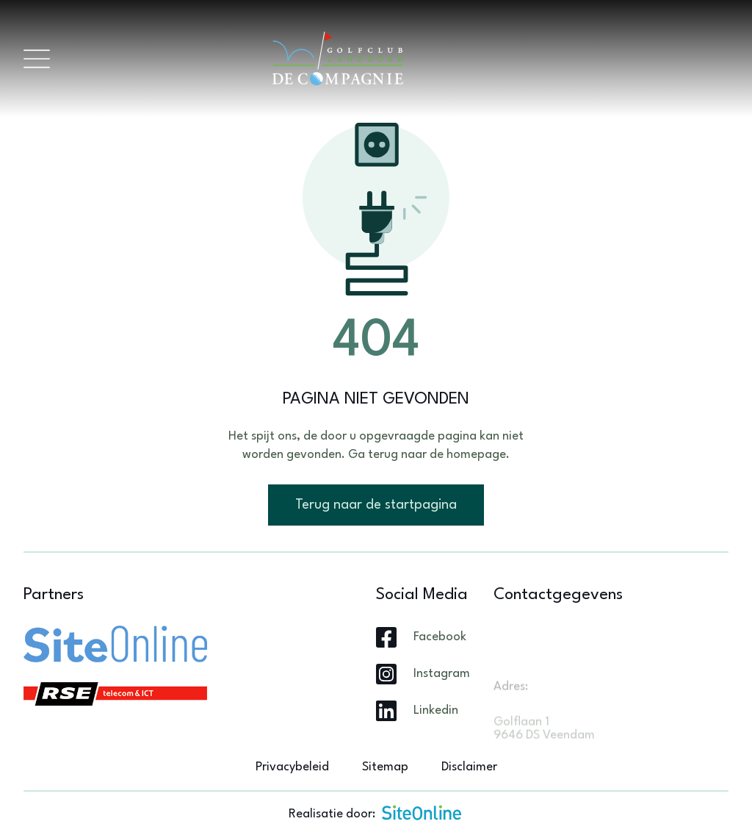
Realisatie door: (376, 812)
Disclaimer (469, 767)
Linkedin (435, 710)
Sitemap (385, 767)
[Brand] (389, 58)
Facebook (439, 637)
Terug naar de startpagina (376, 505)
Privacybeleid (292, 767)
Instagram (441, 673)
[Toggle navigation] (37, 59)
